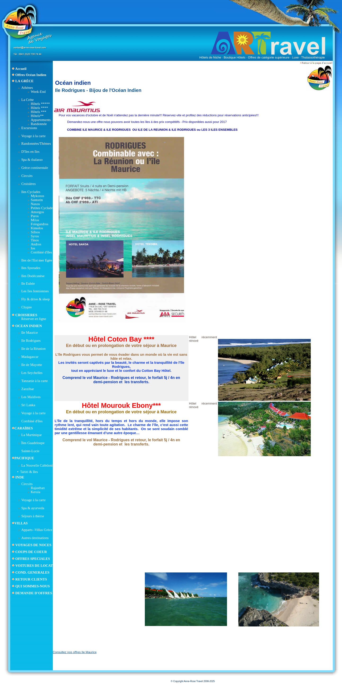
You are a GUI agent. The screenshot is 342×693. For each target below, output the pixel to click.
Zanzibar (27, 389)
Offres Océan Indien (30, 75)
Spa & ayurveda (32, 508)
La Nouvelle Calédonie (37, 465)
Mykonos (37, 196)
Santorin (37, 200)
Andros (36, 244)
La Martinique (31, 435)
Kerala (35, 492)
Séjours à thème (32, 516)
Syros (35, 236)
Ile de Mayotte (31, 365)
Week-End (38, 92)
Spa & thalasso (32, 160)
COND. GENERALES (31, 572)
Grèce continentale (34, 168)
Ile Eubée (28, 283)
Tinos (35, 240)
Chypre (26, 307)
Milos (35, 220)
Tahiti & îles (29, 472)
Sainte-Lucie (30, 451)
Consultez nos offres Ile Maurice (75, 652)
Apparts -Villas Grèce (36, 530)
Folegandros (39, 224)
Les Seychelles (32, 373)
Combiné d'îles (41, 252)
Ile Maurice (29, 332)
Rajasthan (38, 488)
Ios (33, 248)
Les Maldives (30, 397)
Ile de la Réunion (33, 349)
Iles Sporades (30, 268)
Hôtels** (37, 116)
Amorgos (37, 212)
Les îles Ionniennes (35, 291)
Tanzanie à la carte (34, 381)
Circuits (27, 176)
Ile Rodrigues (30, 340)
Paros (35, 216)
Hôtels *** (38, 112)
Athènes (27, 88)
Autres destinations (35, 538)
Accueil (20, 69)
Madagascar (29, 357)
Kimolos (37, 228)
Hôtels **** (39, 108)
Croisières (28, 184)
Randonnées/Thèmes (36, 143)
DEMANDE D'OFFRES (33, 593)
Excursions (29, 128)
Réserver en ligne (33, 319)
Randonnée (39, 124)
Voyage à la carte (33, 136)
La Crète (27, 100)
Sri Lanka (28, 405)
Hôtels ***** (40, 104)
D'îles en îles (30, 151)
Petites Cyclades (42, 208)
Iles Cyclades (30, 192)
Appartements (41, 120)
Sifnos (35, 232)
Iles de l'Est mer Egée (36, 260)
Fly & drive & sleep (35, 299)
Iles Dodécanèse (32, 276)
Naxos (35, 204)
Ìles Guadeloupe (32, 443)
